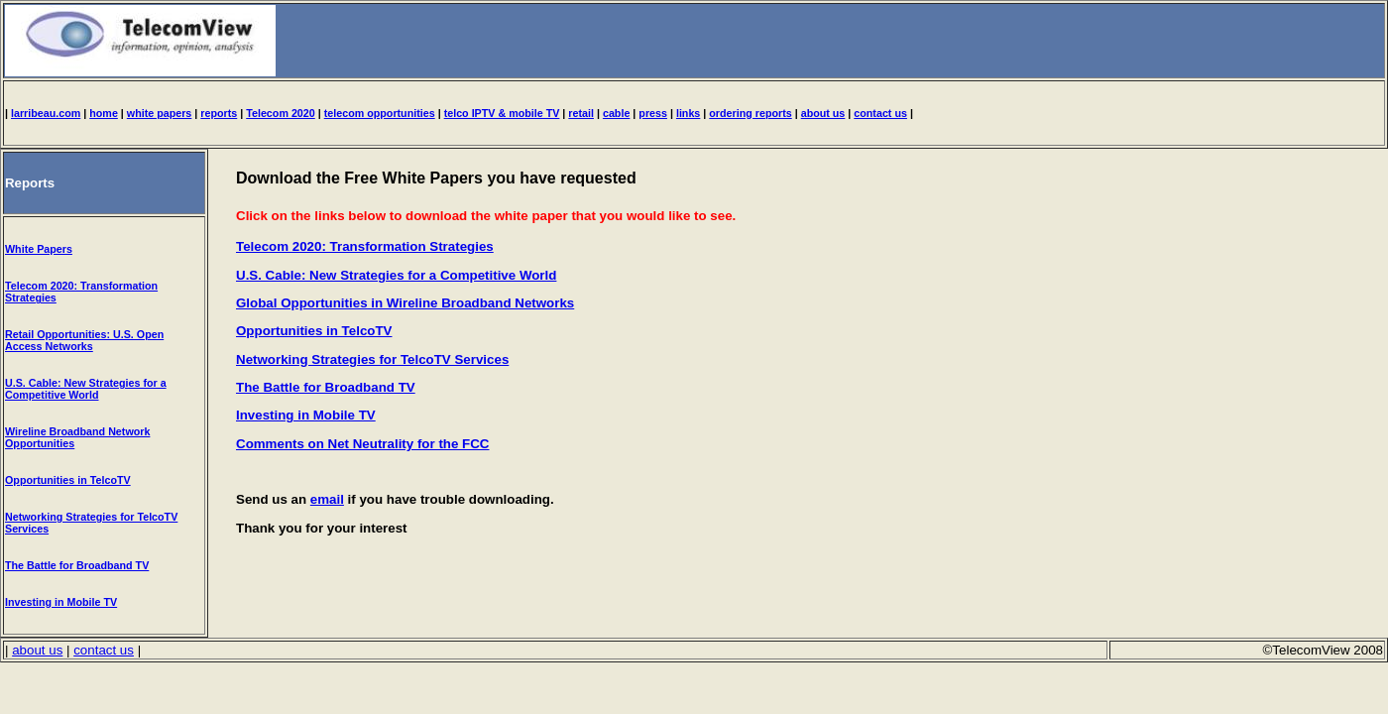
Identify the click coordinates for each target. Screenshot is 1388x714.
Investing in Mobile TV (61, 602)
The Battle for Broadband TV (77, 565)
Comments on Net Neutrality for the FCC (362, 443)
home (103, 113)
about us (823, 113)
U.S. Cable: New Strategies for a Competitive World (86, 389)
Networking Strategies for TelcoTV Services (372, 359)
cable (616, 113)
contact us (880, 113)
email (327, 499)
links (688, 113)
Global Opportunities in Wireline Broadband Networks (405, 303)
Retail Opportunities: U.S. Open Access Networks (84, 340)
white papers (159, 113)
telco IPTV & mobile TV (502, 113)
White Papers (38, 249)
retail (581, 113)
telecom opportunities (379, 113)
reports (218, 113)
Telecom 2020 (280, 113)
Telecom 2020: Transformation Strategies (365, 246)
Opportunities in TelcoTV (68, 480)
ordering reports (750, 113)
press (652, 113)
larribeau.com (45, 113)
